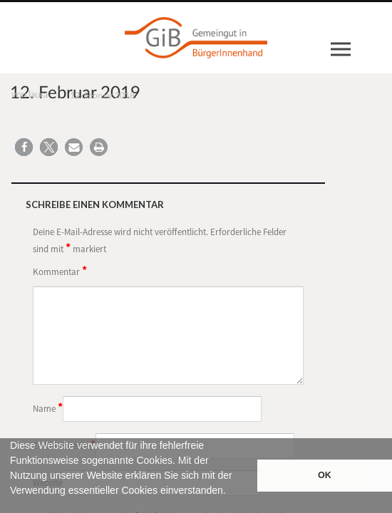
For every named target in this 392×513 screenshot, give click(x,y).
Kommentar (60, 271)
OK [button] (324, 475)
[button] (12, 506)
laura (38, 95)
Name (48, 407)
